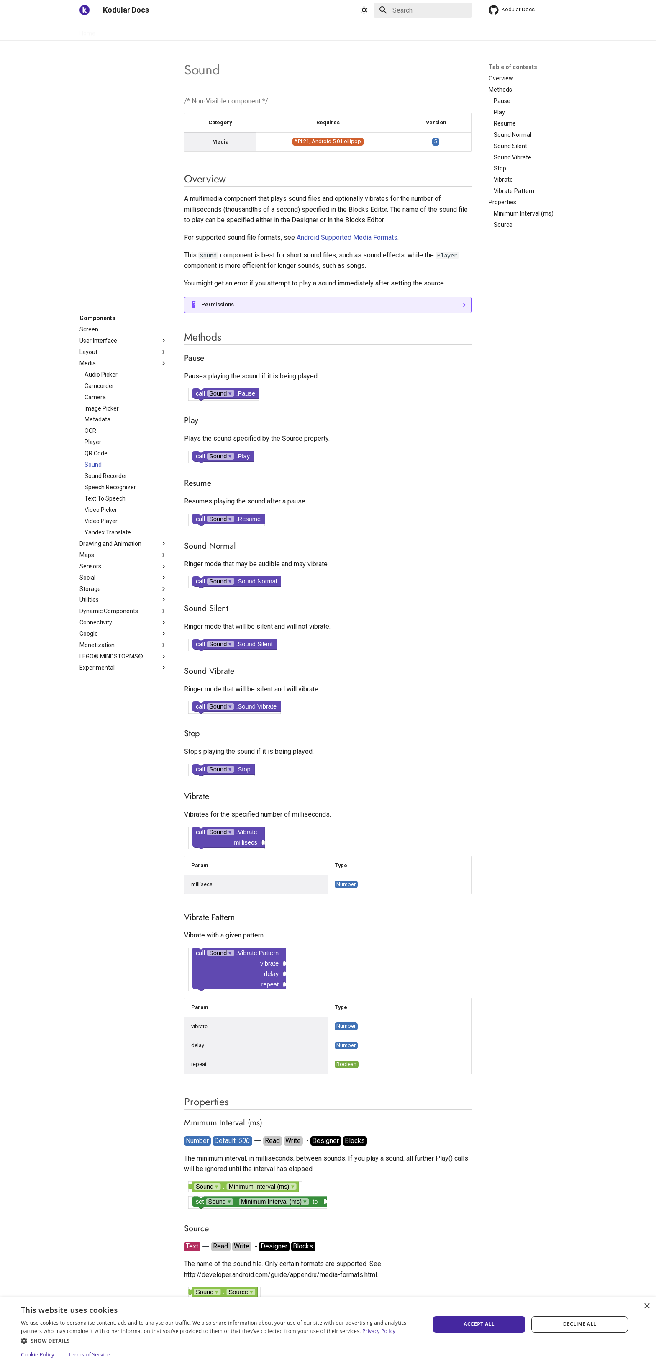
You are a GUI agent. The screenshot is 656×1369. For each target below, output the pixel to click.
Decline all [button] (580, 1324)
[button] (219, 1340)
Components (150, 30)
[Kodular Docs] (84, 10)
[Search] (423, 10)
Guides (114, 30)
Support (215, 30)
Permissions (217, 304)
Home (87, 30)
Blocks (186, 30)
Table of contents (513, 67)
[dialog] (328, 1333)
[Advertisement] (123, 188)
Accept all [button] (479, 1324)
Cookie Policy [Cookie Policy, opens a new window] (37, 1354)
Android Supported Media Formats (347, 237)
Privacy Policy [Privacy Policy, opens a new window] (378, 1331)
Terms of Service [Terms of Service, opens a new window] (89, 1354)
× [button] (646, 1306)
